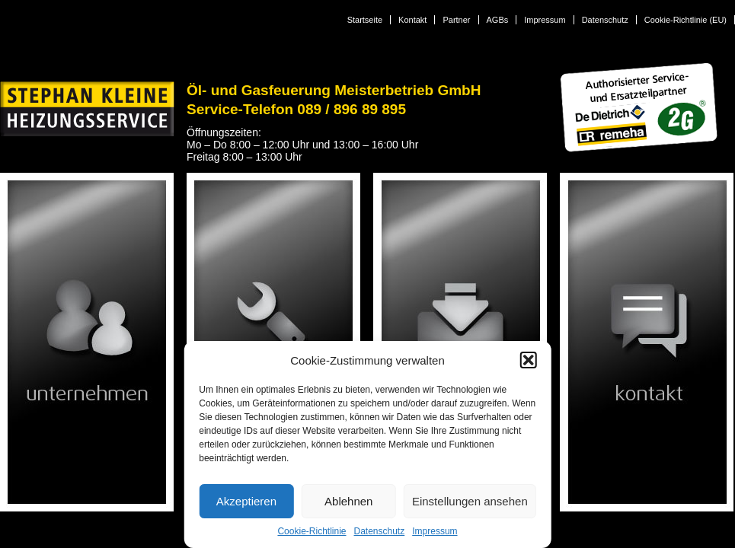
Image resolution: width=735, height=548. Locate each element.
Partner (456, 19)
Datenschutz (379, 531)
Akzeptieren (246, 501)
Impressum (434, 531)
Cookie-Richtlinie (311, 531)
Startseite (364, 19)
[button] (528, 360)
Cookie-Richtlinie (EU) (685, 19)
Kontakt (412, 19)
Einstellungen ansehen (470, 501)
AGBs (498, 19)
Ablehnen (348, 501)
